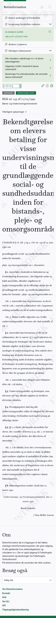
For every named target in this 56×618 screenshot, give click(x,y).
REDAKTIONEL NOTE (26, 93)
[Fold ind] (50, 24)
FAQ (4, 597)
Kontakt (6, 593)
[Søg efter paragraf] (12, 86)
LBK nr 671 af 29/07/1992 (16, 36)
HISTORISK (8, 93)
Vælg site (8, 580)
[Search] (20, 86)
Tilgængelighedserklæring (15, 609)
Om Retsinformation (12, 589)
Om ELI (5, 601)
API (4, 605)
